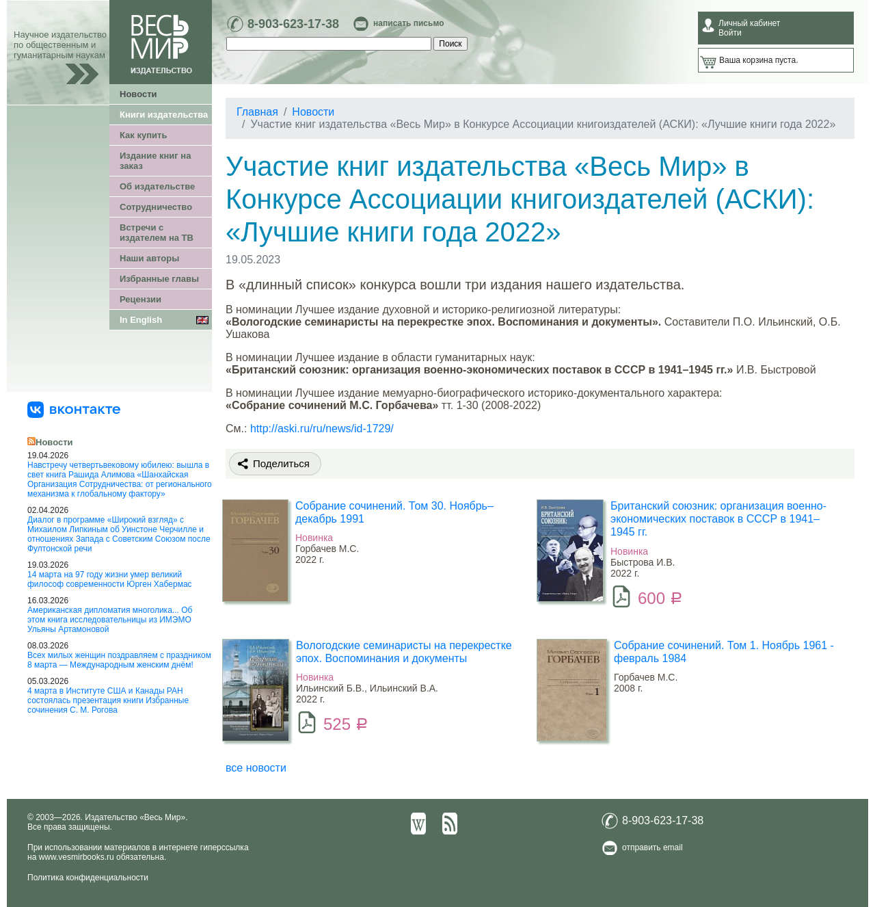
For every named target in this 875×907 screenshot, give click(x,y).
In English (141, 320)
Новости (138, 94)
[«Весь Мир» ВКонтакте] (73, 409)
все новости (256, 768)
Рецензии (140, 299)
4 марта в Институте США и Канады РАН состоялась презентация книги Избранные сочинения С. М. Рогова (108, 700)
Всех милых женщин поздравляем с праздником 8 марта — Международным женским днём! (119, 660)
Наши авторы (149, 258)
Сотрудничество (156, 207)
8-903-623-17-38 (293, 24)
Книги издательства (164, 114)
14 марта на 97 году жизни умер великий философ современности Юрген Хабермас (109, 579)
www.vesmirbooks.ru (76, 857)
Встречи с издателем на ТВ (156, 232)
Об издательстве (157, 186)
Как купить (143, 135)
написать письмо (408, 23)
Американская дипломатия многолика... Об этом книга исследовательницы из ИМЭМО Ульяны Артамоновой (109, 619)
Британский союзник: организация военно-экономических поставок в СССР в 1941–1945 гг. (718, 519)
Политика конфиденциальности (87, 877)
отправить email (652, 847)
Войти (730, 33)
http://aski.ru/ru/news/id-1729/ (322, 428)
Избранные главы (159, 279)
